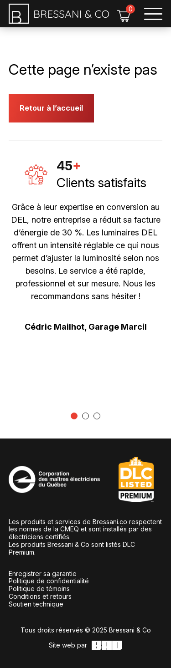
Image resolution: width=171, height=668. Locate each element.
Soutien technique (36, 604)
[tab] (74, 416)
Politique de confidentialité (49, 581)
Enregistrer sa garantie (43, 573)
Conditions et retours (40, 596)
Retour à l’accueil (51, 107)
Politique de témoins (39, 588)
